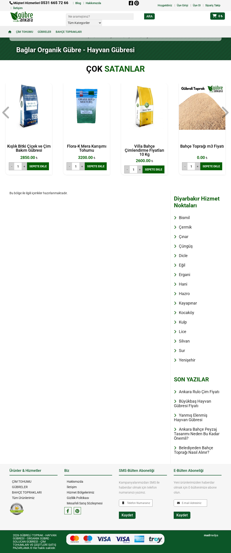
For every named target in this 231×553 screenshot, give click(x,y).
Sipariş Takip (212, 5)
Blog (78, 3)
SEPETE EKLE (38, 166)
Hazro (184, 293)
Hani (183, 284)
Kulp (183, 322)
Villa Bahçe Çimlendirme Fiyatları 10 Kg (144, 150)
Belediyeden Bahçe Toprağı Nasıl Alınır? (193, 450)
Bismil (184, 217)
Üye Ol (197, 5)
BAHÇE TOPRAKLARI (69, 31)
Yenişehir (187, 360)
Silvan (184, 341)
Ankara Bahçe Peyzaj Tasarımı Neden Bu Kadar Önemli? (196, 434)
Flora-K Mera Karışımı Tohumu (86, 148)
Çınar (183, 236)
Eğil (182, 265)
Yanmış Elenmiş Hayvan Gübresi (190, 417)
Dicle (183, 255)
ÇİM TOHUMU (24, 31)
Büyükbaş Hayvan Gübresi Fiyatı (192, 403)
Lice (182, 331)
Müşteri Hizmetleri (38, 3)
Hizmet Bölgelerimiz (80, 492)
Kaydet (127, 515)
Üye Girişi (182, 5)
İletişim (18, 8)
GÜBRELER (44, 31)
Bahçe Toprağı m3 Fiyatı (202, 146)
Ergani (184, 274)
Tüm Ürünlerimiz (23, 497)
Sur (182, 350)
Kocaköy (186, 312)
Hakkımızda (93, 3)
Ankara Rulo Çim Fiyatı (199, 391)
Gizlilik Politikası (78, 497)
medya (211, 535)
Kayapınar (188, 303)
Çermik (185, 227)
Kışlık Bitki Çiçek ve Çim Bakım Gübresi (29, 148)
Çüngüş (186, 246)
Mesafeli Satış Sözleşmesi (84, 503)
